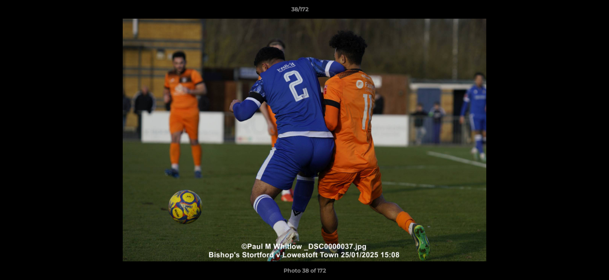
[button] (576, 11)
